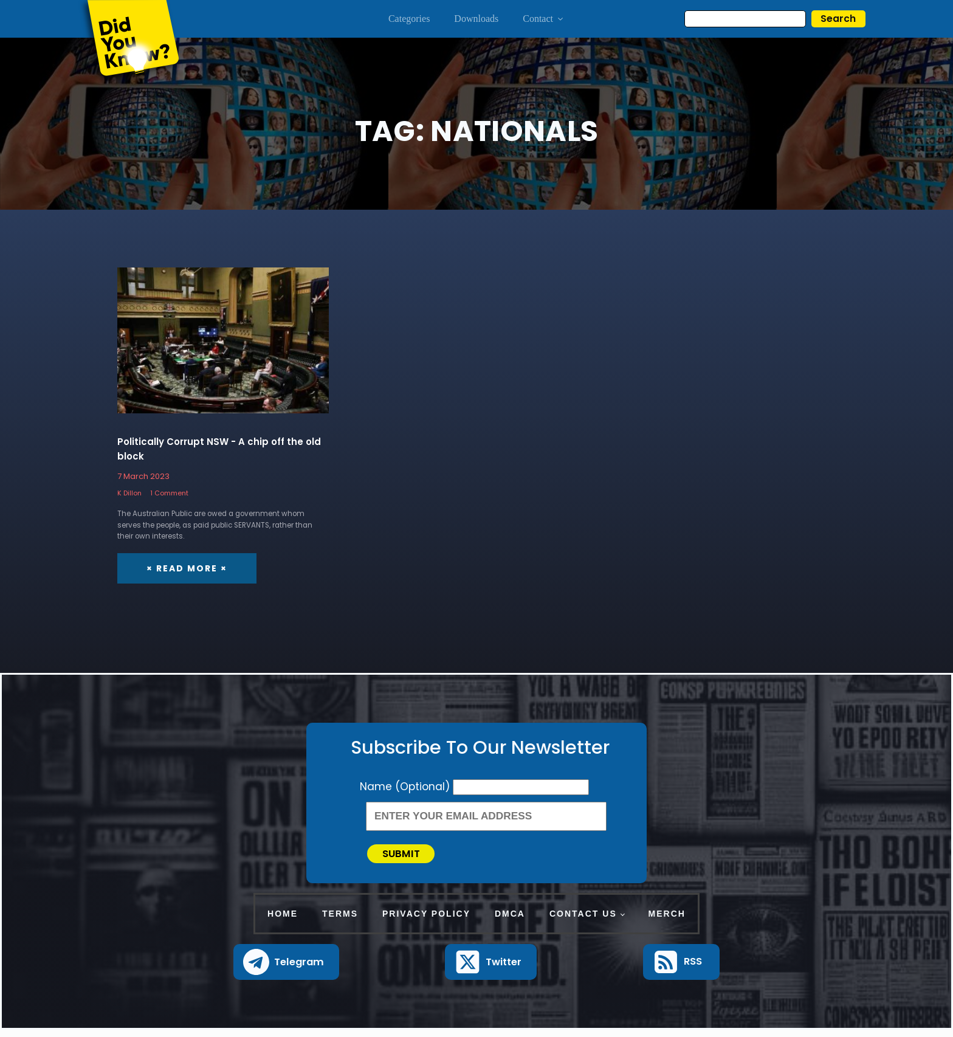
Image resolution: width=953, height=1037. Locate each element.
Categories (409, 18)
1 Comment (169, 493)
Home (282, 921)
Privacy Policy (426, 921)
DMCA (510, 921)
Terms (340, 921)
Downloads (476, 18)
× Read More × (186, 569)
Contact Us (583, 921)
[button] (286, 969)
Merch (667, 921)
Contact (544, 18)
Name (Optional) (406, 787)
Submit (407, 857)
